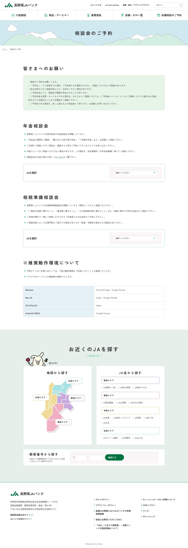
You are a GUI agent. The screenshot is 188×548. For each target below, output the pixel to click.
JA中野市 (126, 437)
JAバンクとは (95, 5)
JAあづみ (149, 417)
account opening (112, 5)
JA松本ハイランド (122, 417)
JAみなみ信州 (136, 402)
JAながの (138, 437)
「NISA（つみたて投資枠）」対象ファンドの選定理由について (113, 527)
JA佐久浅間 (125, 387)
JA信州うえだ (140, 387)
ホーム (5, 49)
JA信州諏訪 (108, 402)
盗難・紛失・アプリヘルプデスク (136, 5)
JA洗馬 (137, 417)
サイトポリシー (103, 499)
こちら (60, 156)
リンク (146, 510)
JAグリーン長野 (110, 437)
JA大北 (106, 422)
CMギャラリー (149, 505)
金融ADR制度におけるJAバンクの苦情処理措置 (113, 512)
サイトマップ (149, 516)
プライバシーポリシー (106, 505)
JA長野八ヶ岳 (109, 387)
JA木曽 (106, 417)
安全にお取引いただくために (109, 519)
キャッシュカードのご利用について (159, 499)
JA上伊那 (122, 402)
